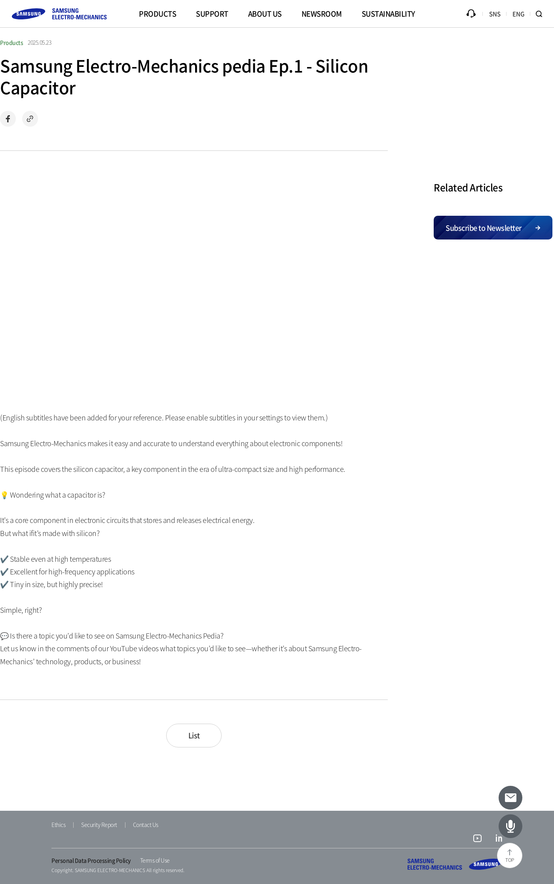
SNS (495, 14)
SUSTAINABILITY (388, 13)
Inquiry (471, 14)
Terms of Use (155, 860)
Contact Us (145, 825)
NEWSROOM (322, 13)
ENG (518, 14)
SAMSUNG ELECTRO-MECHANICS (455, 864)
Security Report (99, 825)
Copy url (30, 119)
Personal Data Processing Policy (91, 860)
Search (542, 14)
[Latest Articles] (510, 826)
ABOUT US (265, 13)
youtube (477, 839)
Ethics (58, 825)
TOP (509, 859)
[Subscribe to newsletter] (510, 798)
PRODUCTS (157, 13)
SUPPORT (212, 13)
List (194, 735)
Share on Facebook (8, 119)
